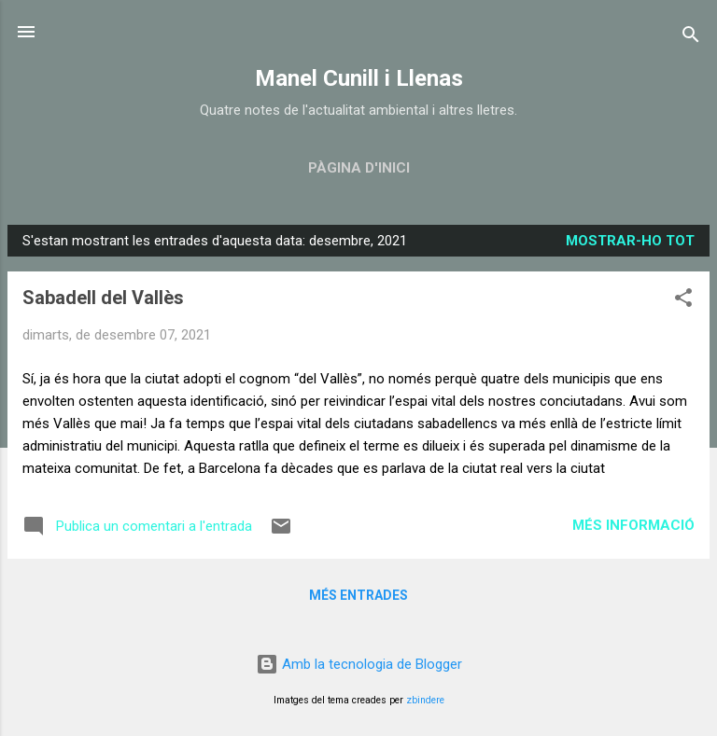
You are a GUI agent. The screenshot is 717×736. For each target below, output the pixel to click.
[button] (683, 300)
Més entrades (358, 595)
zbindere (425, 700)
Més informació (633, 525)
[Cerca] (691, 37)
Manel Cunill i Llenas (359, 78)
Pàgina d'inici (359, 168)
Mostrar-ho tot (630, 240)
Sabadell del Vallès (103, 297)
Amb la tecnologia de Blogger (359, 664)
